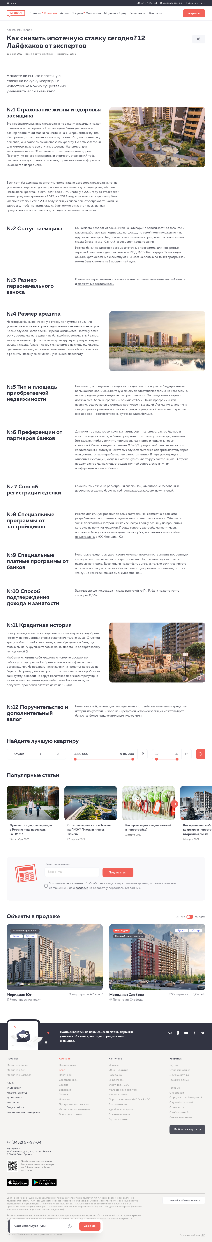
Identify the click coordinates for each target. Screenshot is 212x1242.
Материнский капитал (123, 1090)
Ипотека (114, 1065)
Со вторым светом (180, 1117)
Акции (64, 13)
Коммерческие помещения (23, 1112)
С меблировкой (179, 1112)
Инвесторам (116, 1080)
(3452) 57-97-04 (147, 3)
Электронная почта (58, 864)
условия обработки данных (47, 1210)
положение (75, 883)
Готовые (174, 1088)
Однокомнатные (179, 1070)
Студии (173, 1065)
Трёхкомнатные (179, 1080)
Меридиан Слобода (19, 1075)
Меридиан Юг (15, 1070)
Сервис (63, 1085)
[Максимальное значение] (132, 759)
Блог (26, 30)
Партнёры (65, 1075)
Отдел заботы (15, 1107)
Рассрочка (115, 1075)
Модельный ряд (115, 13)
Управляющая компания (74, 1109)
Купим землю (137, 13)
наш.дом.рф (65, 1207)
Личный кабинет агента (184, 1200)
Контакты (155, 13)
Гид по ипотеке (118, 1119)
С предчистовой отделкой (185, 1097)
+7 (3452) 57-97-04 (24, 1142)
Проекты (35, 13)
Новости (64, 1099)
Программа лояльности (74, 1104)
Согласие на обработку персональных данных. (106, 1204)
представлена (85, 537)
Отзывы (64, 1094)
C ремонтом (176, 1107)
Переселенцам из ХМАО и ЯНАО (130, 1099)
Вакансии (65, 1090)
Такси (13, 3)
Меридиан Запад (18, 1065)
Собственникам (68, 1080)
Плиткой (180, 917)
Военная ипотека (119, 1114)
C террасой (176, 1093)
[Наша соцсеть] (170, 1033)
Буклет (16, 936)
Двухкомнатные (179, 1075)
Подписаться (118, 872)
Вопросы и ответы (70, 1114)
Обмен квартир (118, 1070)
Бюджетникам (118, 1104)
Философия (93, 13)
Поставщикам (67, 1065)
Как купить (77, 13)
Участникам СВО (119, 1085)
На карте (200, 917)
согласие (82, 888)
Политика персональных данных (59, 1204)
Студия (19, 754)
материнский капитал (172, 279)
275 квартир (200, 754)
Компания (50, 13)
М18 (203, 1235)
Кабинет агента (195, 3)
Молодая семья (118, 1094)
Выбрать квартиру (194, 13)
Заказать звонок (172, 3)
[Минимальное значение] (75, 759)
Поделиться (199, 39)
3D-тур (30, 936)
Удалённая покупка (121, 1109)
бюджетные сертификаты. (95, 284)
